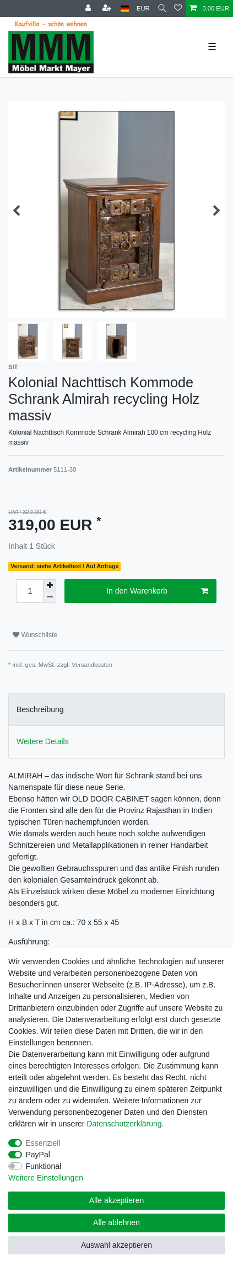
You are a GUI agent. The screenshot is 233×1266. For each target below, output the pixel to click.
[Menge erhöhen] (49, 585)
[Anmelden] (89, 8)
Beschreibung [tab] (40, 709)
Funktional (44, 1166)
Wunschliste (35, 635)
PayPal (38, 1154)
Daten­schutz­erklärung (123, 1123)
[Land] (125, 8)
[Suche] (162, 8)
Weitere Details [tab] (43, 741)
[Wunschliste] (178, 8)
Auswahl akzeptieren (116, 1245)
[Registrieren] (108, 8)
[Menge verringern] (49, 597)
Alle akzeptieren (116, 1200)
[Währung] (143, 8)
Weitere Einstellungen (45, 1177)
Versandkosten (92, 664)
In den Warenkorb (157, 591)
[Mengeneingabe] (30, 591)
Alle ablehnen (116, 1222)
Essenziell (43, 1143)
